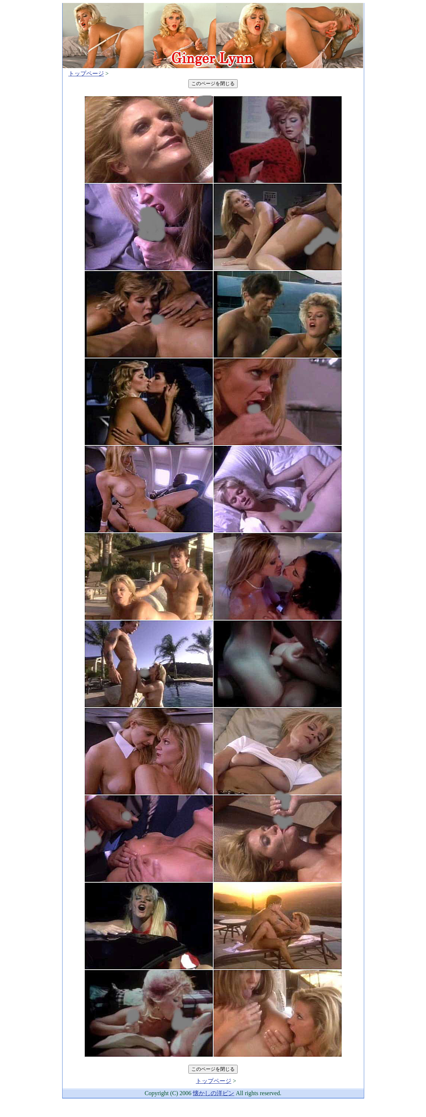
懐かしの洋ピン (213, 1093)
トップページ (86, 73)
